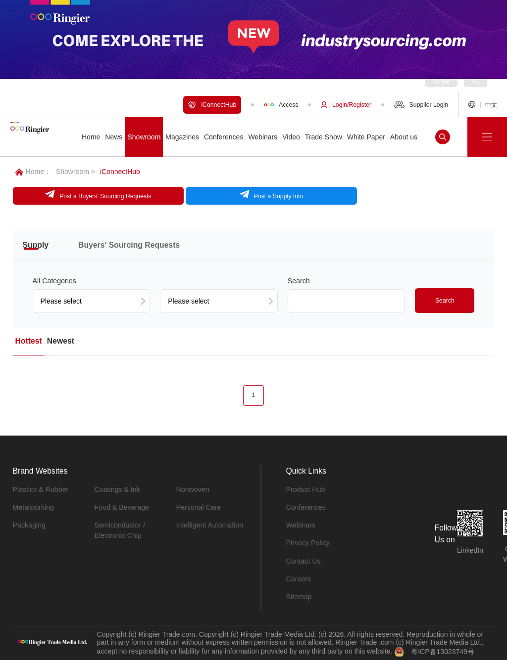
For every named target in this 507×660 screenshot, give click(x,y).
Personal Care (198, 507)
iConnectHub (212, 104)
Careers (298, 578)
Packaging (29, 524)
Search (445, 300)
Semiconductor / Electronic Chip (120, 530)
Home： (33, 172)
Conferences (305, 507)
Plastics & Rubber (40, 489)
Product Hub (305, 489)
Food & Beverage (122, 507)
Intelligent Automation (209, 524)
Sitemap (298, 596)
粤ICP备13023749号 (442, 650)
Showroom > (75, 172)
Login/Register (346, 104)
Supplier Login (421, 104)
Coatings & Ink (117, 489)
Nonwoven (192, 489)
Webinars (300, 524)
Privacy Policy (307, 542)
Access (281, 104)
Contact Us (303, 560)
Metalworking (33, 507)
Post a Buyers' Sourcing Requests (82, 194)
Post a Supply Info (222, 194)
